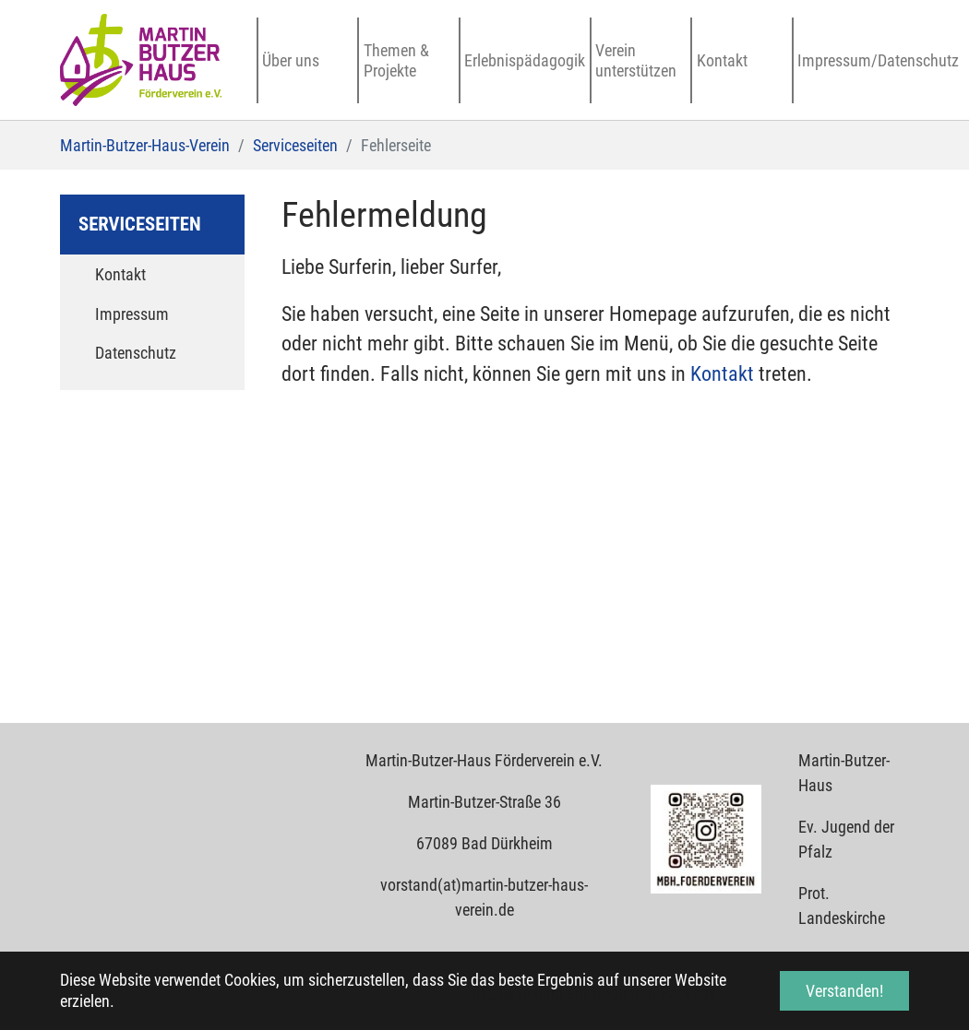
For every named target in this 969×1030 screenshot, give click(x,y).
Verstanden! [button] (844, 990)
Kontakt (724, 373)
